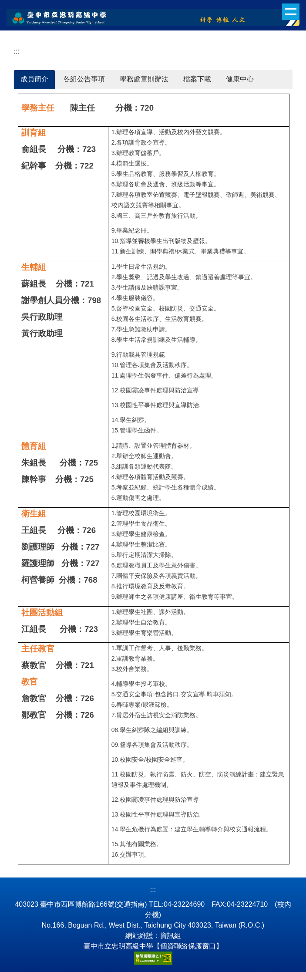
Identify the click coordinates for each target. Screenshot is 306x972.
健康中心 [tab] (240, 79)
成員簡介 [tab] (34, 79)
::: (16, 51)
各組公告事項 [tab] (84, 79)
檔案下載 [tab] (197, 79)
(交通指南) (130, 904)
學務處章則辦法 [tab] (144, 79)
